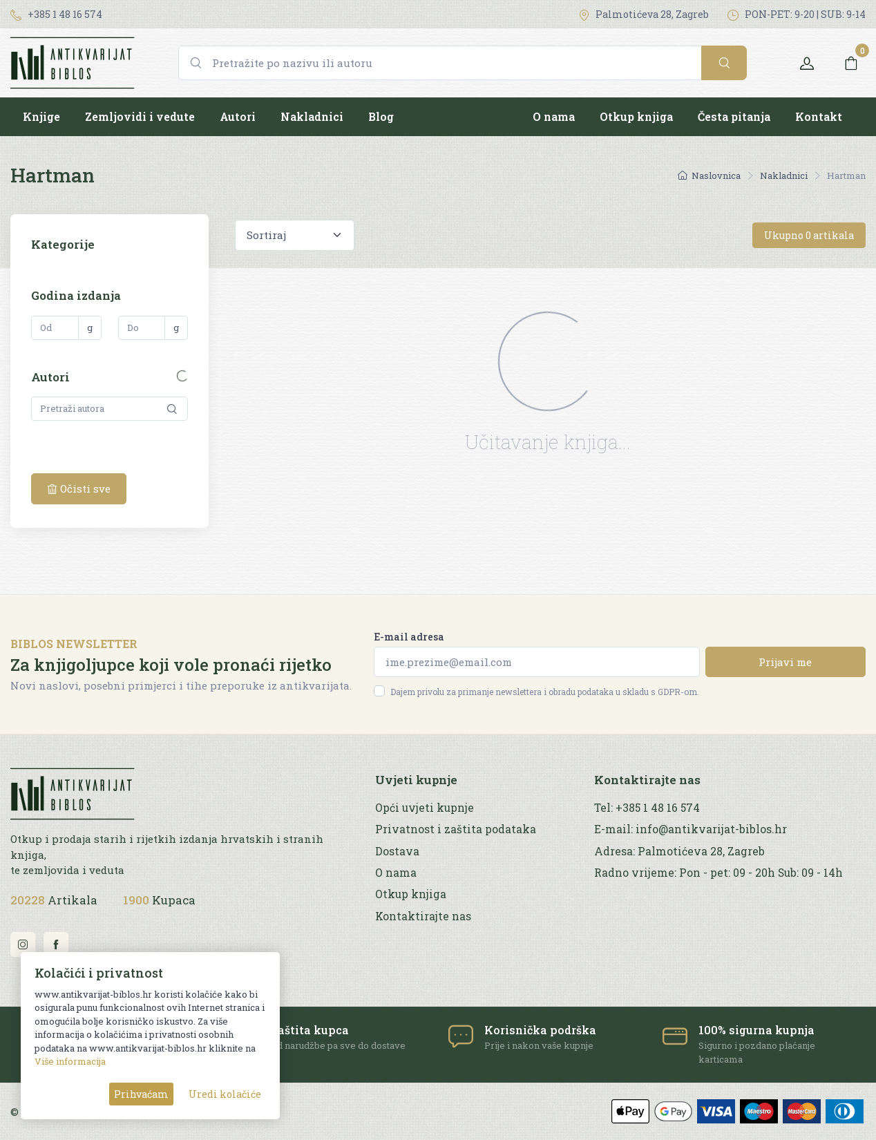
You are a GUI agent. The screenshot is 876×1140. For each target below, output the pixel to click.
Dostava (397, 851)
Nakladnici (311, 116)
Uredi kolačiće (225, 1094)
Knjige (41, 116)
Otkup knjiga (636, 116)
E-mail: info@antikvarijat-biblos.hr (690, 829)
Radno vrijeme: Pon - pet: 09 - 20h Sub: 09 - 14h (718, 873)
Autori (238, 116)
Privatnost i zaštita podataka (455, 829)
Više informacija (70, 1061)
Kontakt (818, 116)
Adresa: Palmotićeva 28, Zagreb (679, 851)
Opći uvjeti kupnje (424, 808)
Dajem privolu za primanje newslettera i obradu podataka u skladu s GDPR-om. (544, 691)
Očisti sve (79, 488)
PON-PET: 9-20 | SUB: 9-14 (796, 14)
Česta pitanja (734, 116)
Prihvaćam (141, 1094)
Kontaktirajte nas (423, 916)
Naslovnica (709, 175)
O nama (554, 116)
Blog (381, 116)
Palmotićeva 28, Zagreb (643, 14)
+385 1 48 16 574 (56, 14)
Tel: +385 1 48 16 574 (647, 808)
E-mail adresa (409, 636)
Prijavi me (785, 662)
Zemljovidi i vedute (140, 116)
